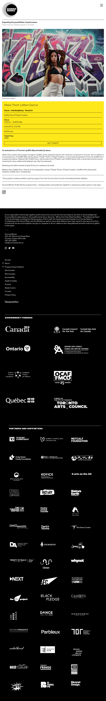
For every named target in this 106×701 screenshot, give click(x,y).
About (7, 263)
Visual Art (29, 110)
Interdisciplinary (17, 110)
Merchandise (10, 274)
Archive (8, 284)
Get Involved (10, 270)
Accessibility (10, 277)
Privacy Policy (10, 295)
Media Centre (10, 288)
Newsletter (12, 301)
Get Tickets (53, 143)
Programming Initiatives (14, 267)
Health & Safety (11, 281)
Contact (8, 291)
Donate (8, 260)
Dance (6, 110)
